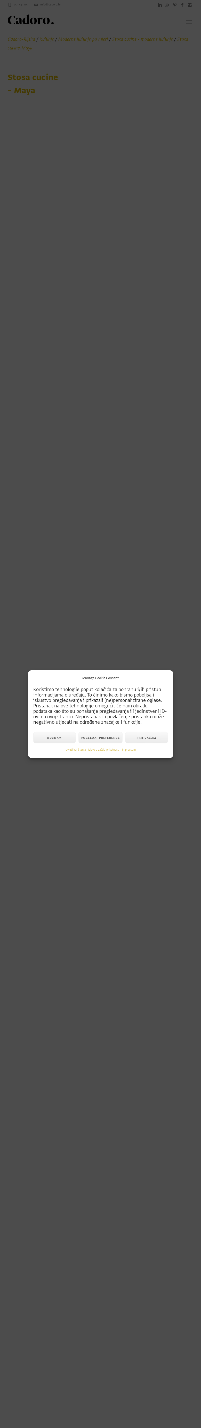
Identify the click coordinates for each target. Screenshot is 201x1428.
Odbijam (54, 737)
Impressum (129, 749)
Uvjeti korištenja (76, 749)
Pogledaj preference (100, 737)
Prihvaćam (146, 737)
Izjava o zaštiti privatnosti (103, 749)
